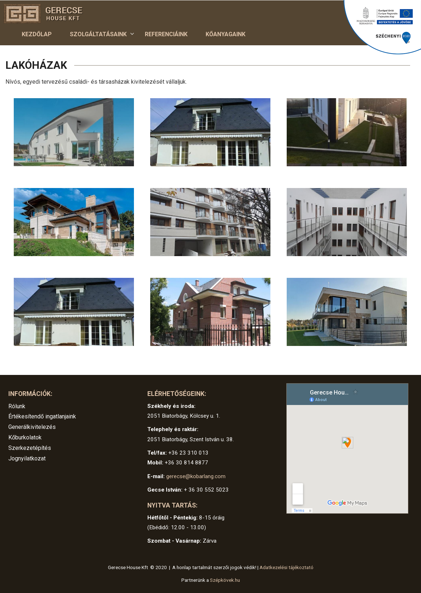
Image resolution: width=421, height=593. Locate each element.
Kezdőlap (37, 34)
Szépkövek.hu (225, 580)
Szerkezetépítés (29, 447)
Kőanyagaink (225, 34)
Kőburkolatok (25, 437)
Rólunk (16, 406)
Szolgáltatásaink (98, 36)
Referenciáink (166, 34)
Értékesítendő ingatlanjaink (42, 416)
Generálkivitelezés (32, 426)
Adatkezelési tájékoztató (286, 567)
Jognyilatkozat (27, 458)
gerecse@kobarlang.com (196, 476)
